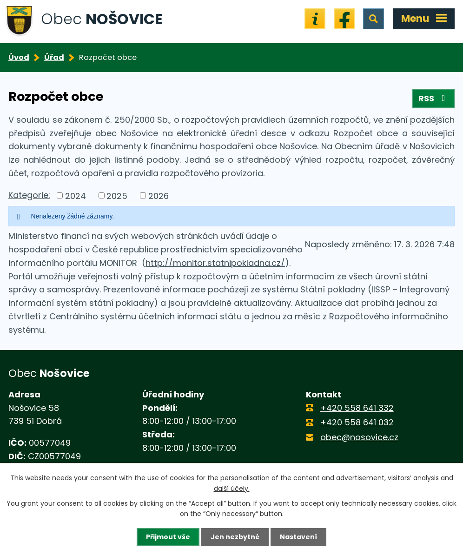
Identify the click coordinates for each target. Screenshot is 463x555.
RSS (433, 98)
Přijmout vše (168, 537)
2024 (75, 195)
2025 (116, 195)
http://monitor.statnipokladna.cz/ (215, 263)
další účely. (232, 488)
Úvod (18, 57)
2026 (158, 195)
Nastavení (298, 537)
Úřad (54, 57)
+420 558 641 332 (357, 408)
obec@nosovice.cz (359, 437)
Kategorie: (29, 195)
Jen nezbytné (235, 537)
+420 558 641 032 (357, 422)
